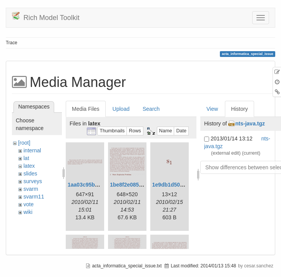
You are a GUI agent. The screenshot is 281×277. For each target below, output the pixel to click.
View (212, 109)
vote (28, 204)
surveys (32, 181)
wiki (27, 212)
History (239, 109)
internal (32, 150)
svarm (30, 189)
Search (151, 109)
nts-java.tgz (250, 123)
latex (29, 166)
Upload (121, 109)
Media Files (86, 109)
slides (30, 173)
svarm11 (33, 197)
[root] (24, 143)
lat (26, 158)
